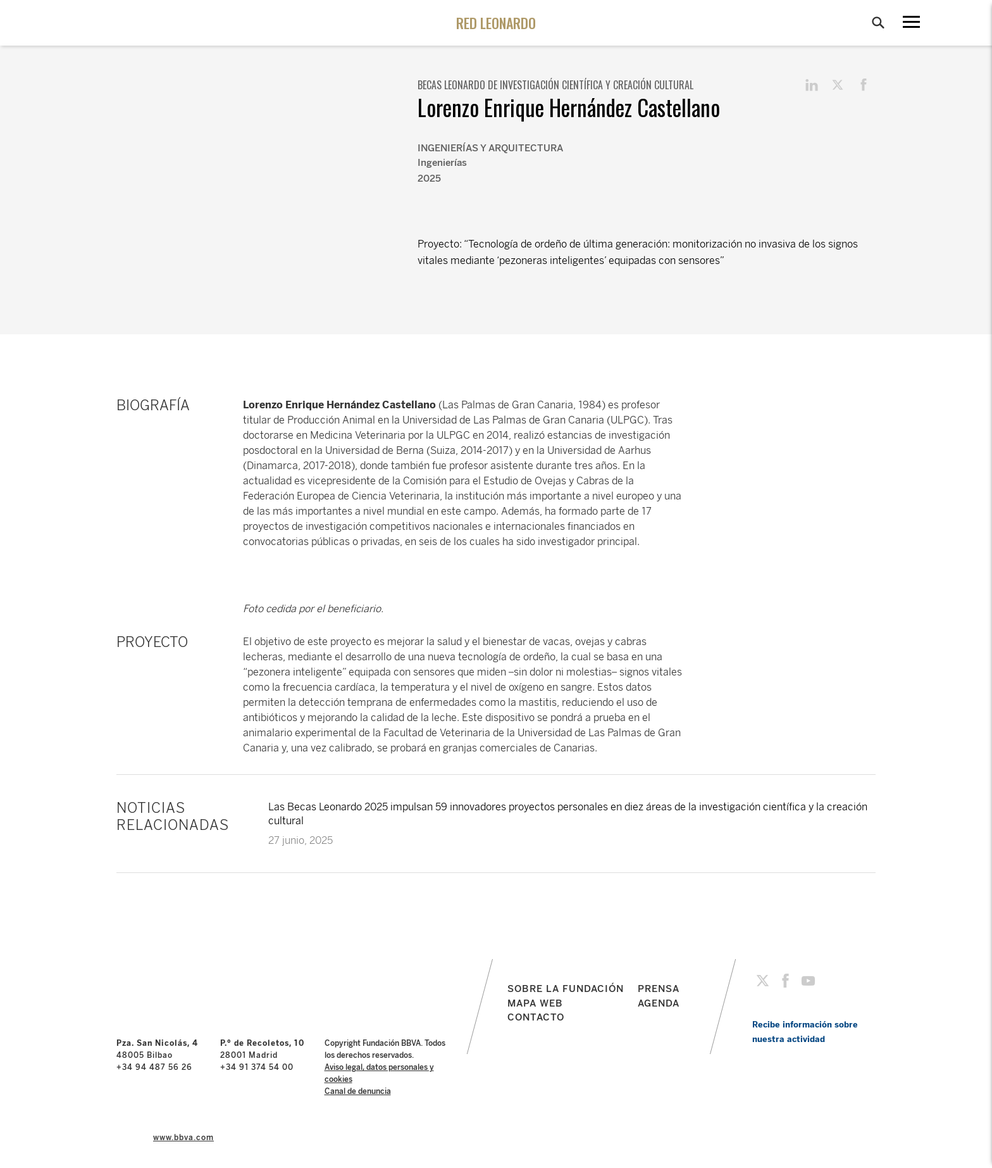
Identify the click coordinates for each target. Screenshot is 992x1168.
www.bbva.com (183, 1137)
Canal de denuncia (358, 1091)
